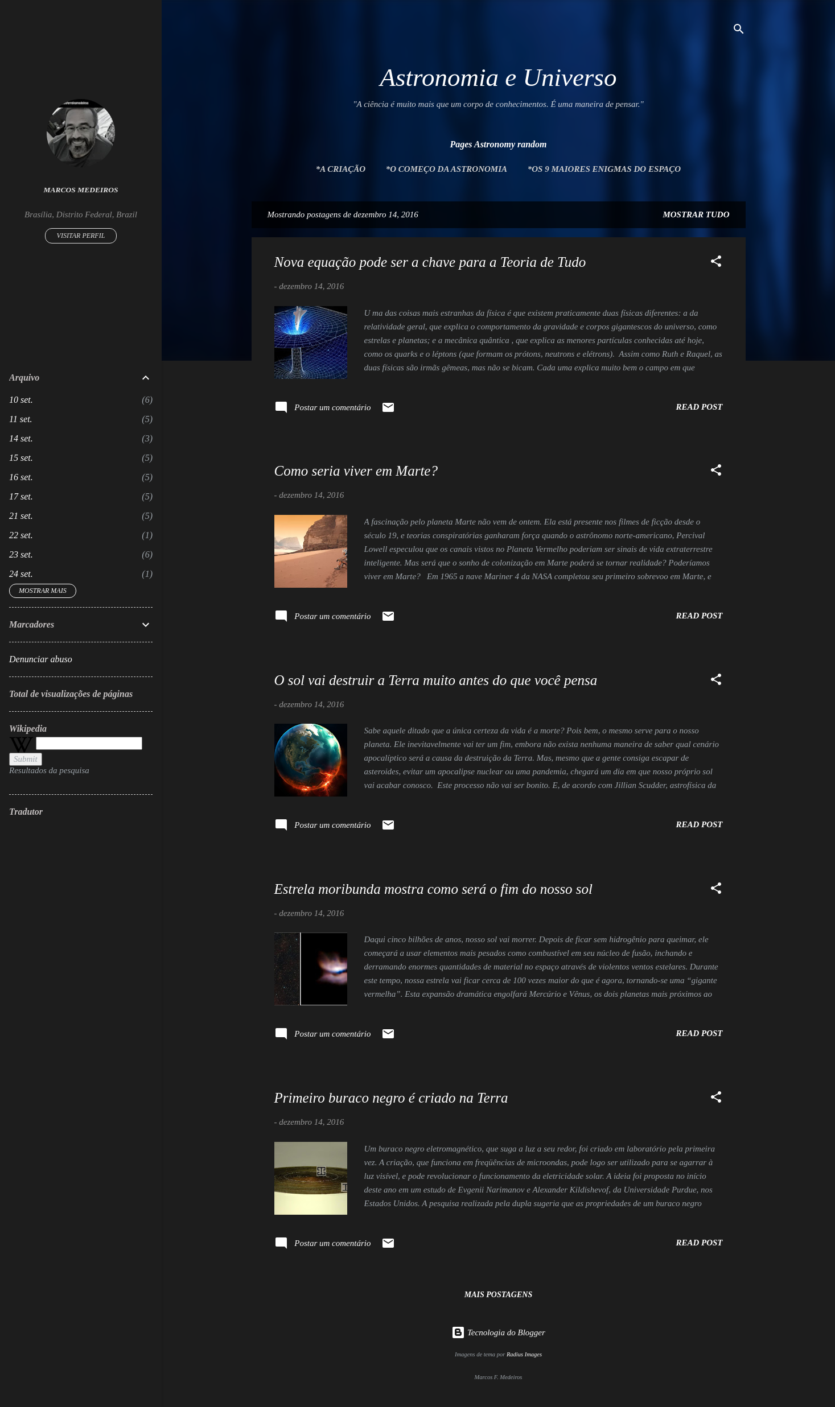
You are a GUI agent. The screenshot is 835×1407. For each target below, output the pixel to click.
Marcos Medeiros (81, 189)
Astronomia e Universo (498, 77)
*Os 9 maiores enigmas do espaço (604, 169)
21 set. (21, 516)
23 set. (21, 554)
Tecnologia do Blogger (498, 1332)
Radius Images (524, 1354)
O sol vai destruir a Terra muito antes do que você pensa (436, 680)
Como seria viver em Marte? (356, 470)
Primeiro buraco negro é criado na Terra (391, 1097)
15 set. (21, 458)
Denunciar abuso (40, 659)
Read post (699, 406)
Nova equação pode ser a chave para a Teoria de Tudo (430, 262)
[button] (716, 263)
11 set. (20, 419)
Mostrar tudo (696, 214)
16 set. (21, 477)
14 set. (21, 438)
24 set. (21, 574)
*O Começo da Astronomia (446, 169)
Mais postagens (498, 1294)
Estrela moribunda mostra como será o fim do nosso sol (433, 889)
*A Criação (340, 169)
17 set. (21, 496)
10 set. (21, 400)
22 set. (21, 535)
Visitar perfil (81, 236)
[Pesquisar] (739, 31)
